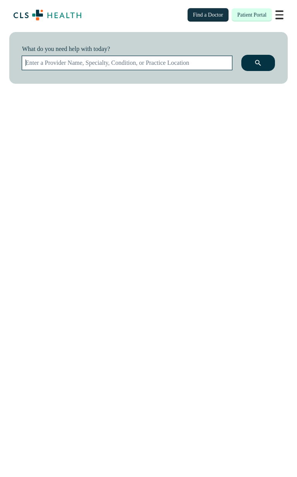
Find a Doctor (208, 15)
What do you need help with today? (66, 49)
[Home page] (47, 15)
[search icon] (258, 63)
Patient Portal (251, 15)
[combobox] (127, 63)
